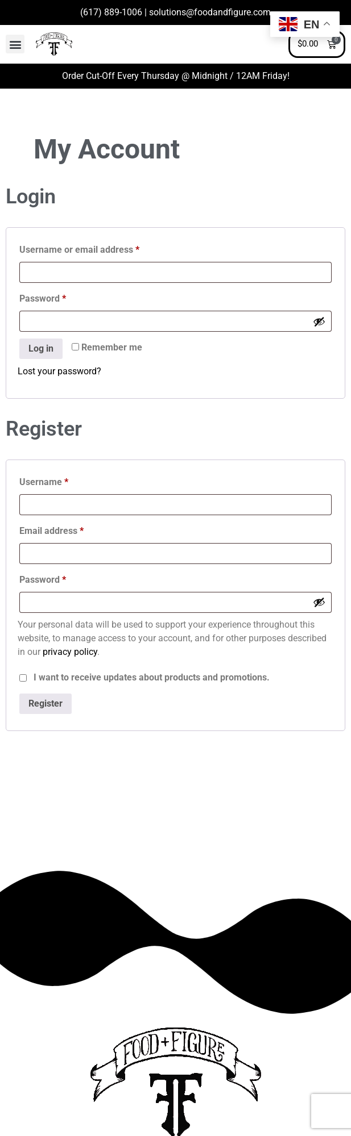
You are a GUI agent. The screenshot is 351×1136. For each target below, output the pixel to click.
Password (60, 297)
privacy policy (70, 651)
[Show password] (319, 321)
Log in (40, 348)
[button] (15, 44)
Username (62, 480)
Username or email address (97, 248)
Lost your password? (59, 371)
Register (45, 703)
